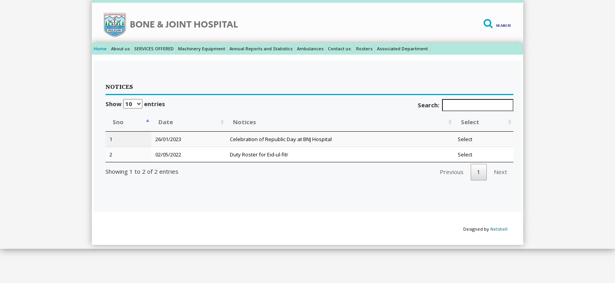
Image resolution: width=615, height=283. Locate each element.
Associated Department (402, 48)
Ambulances (310, 48)
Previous (452, 172)
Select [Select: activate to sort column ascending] (470, 122)
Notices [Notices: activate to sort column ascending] (244, 122)
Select (465, 139)
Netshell (499, 229)
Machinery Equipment (201, 48)
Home (100, 48)
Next (500, 172)
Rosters (364, 48)
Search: (466, 105)
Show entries (135, 103)
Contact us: (340, 48)
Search (503, 26)
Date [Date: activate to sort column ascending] (165, 122)
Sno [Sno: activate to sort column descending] (118, 122)
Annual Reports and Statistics (261, 48)
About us (120, 48)
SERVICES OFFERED (154, 48)
